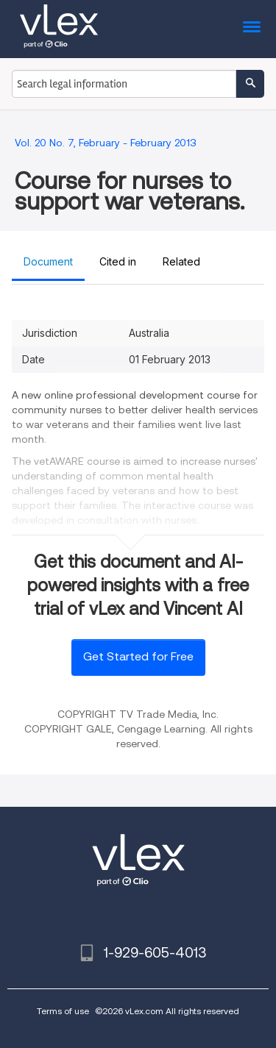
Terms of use (63, 1011)
